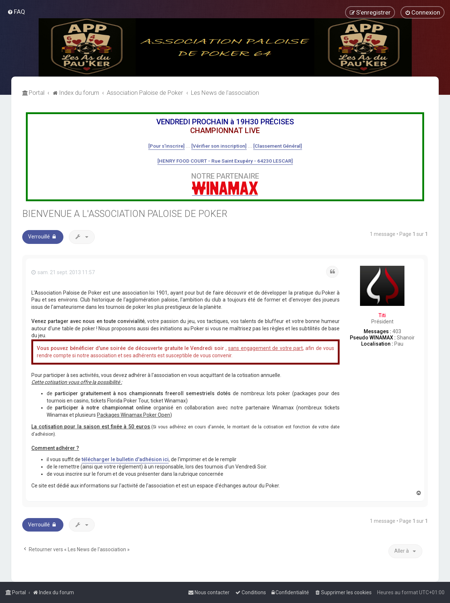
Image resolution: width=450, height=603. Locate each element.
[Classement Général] (277, 146)
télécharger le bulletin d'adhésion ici (125, 459)
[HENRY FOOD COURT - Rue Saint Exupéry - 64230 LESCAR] (225, 161)
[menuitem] (16, 11)
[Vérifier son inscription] (219, 146)
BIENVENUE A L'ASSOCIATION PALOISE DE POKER (124, 214)
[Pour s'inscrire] (166, 146)
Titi (382, 315)
